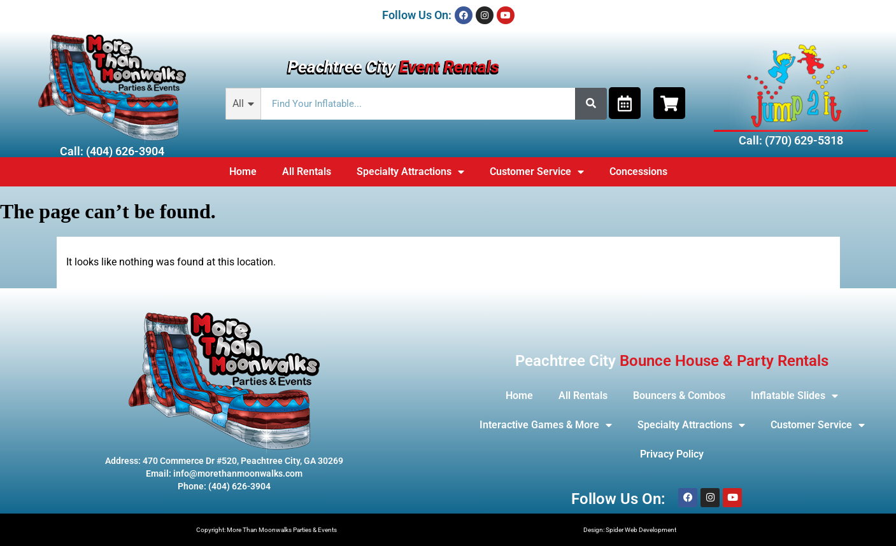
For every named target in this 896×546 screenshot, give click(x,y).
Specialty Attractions (410, 171)
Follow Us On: (417, 15)
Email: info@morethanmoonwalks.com (224, 473)
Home (243, 171)
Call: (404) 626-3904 (112, 151)
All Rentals (306, 171)
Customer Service (537, 171)
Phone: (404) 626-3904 (224, 486)
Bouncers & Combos (679, 395)
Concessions (638, 171)
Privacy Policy (672, 454)
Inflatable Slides (794, 395)
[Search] (591, 104)
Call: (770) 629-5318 (791, 140)
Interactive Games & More (546, 425)
